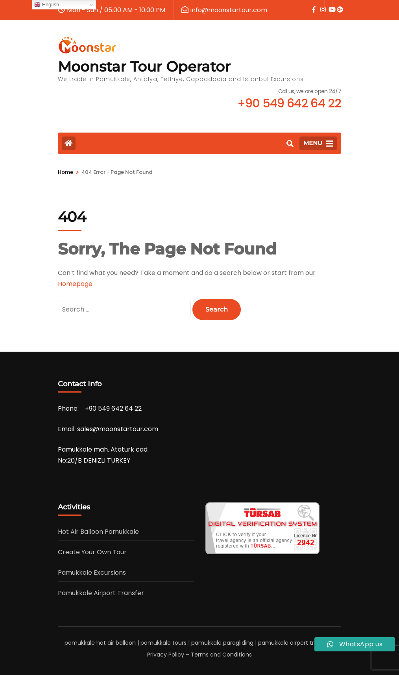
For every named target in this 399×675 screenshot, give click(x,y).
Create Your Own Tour (92, 552)
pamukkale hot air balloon (100, 643)
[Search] (290, 144)
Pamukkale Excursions (92, 572)
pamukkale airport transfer (295, 643)
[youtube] (328, 4)
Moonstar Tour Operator (144, 66)
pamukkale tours (163, 643)
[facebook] (312, 4)
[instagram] (320, 4)
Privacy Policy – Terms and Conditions (199, 654)
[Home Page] (69, 143)
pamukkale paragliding (222, 643)
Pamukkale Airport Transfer (101, 593)
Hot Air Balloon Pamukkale (98, 531)
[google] (337, 4)
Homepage (75, 283)
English (46, 5)
